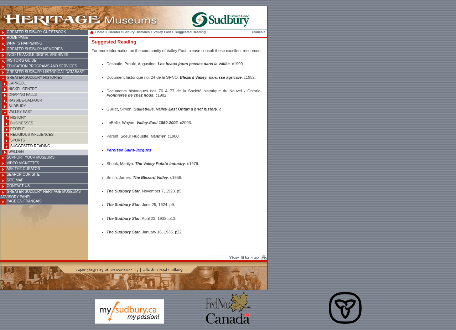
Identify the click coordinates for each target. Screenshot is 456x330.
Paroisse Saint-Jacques (129, 150)
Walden (13, 152)
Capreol (14, 84)
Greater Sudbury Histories (31, 78)
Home (97, 32)
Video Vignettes (19, 163)
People (14, 129)
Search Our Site (20, 175)
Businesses (18, 124)
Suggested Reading (27, 146)
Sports (14, 141)
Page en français (21, 202)
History (15, 118)
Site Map (12, 181)
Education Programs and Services (38, 66)
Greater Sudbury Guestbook (33, 32)
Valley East (17, 112)
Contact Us (15, 186)
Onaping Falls (19, 95)
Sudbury (14, 106)
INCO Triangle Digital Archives (34, 55)
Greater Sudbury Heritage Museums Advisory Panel (40, 194)
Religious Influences (28, 135)
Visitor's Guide (18, 61)
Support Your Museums (27, 158)
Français (258, 32)
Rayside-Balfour (22, 101)
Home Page (14, 38)
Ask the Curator (20, 169)
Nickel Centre (19, 89)
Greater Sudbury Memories (31, 49)
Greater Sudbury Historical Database (42, 72)
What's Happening (21, 44)
